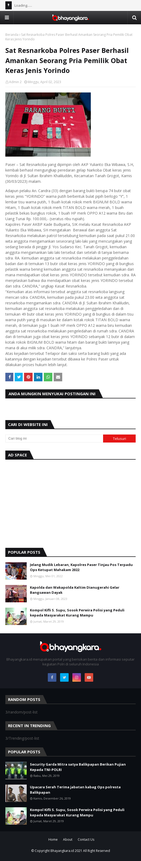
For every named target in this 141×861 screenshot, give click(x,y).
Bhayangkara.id (62, 850)
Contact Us (86, 839)
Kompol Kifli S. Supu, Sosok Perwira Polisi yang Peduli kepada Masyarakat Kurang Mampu (77, 613)
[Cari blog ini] (54, 439)
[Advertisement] (70, 502)
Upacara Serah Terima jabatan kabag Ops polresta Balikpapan (75, 790)
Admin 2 (15, 82)
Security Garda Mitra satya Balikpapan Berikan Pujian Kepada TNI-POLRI (78, 767)
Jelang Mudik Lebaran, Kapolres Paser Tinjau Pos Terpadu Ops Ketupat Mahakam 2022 (81, 567)
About (67, 839)
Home (53, 839)
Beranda (11, 34)
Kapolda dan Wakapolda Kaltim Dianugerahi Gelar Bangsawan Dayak (74, 590)
